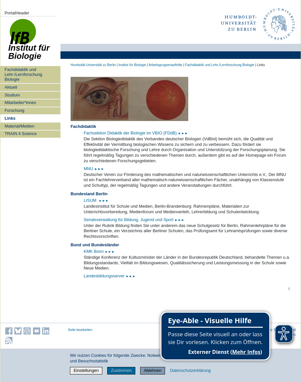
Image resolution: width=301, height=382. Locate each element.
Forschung (14, 110)
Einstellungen (86, 370)
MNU (94, 168)
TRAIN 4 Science (21, 133)
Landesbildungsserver (110, 275)
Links (10, 118)
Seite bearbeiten (80, 330)
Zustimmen (121, 370)
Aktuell (11, 87)
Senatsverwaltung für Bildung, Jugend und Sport (134, 219)
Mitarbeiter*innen (20, 102)
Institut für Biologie (132, 65)
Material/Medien (19, 126)
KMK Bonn (94, 251)
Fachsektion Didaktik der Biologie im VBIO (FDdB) (136, 132)
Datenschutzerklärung (190, 370)
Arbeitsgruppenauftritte (165, 65)
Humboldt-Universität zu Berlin (93, 65)
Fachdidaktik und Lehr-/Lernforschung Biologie (23, 74)
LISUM (91, 200)
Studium (12, 95)
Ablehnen (152, 370)
